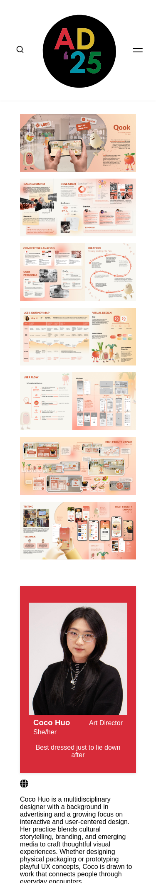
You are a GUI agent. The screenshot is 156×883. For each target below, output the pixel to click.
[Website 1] (24, 778)
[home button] (78, 47)
